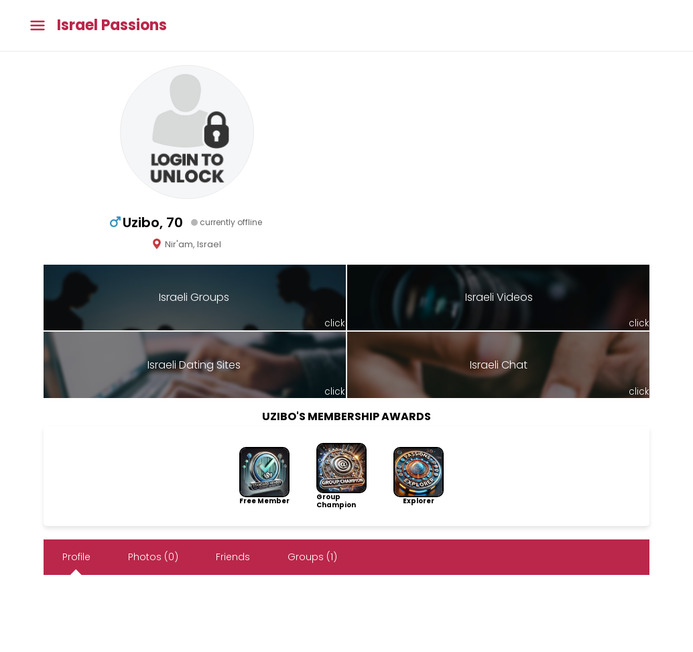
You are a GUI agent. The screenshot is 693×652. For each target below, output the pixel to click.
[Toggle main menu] (37, 25)
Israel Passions (112, 25)
